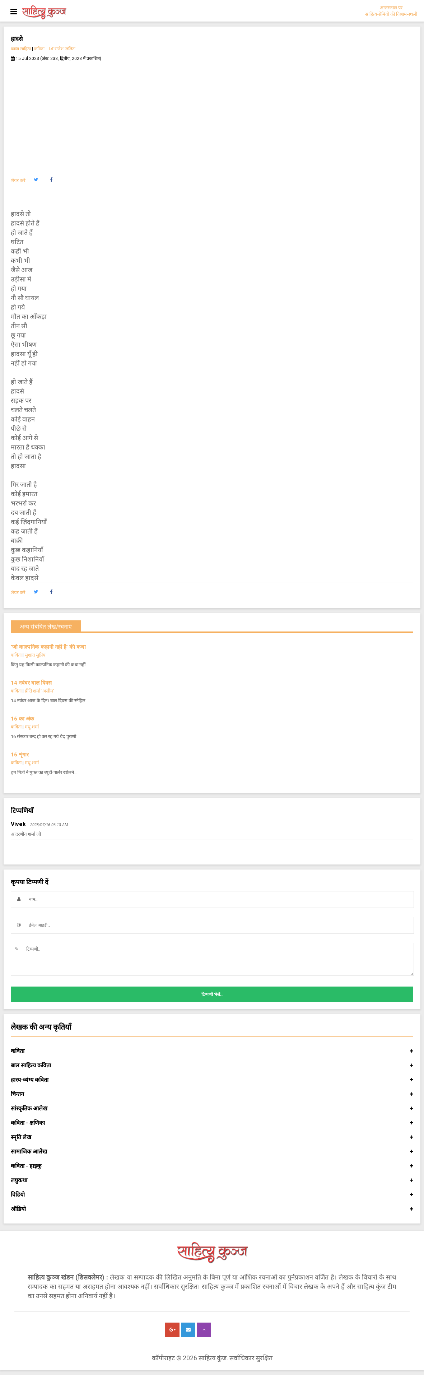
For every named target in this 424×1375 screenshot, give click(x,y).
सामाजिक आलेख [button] (212, 1152)
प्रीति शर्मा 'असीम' (39, 691)
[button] (35, 180)
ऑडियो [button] (212, 1209)
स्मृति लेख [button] (212, 1137)
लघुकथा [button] (212, 1180)
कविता (39, 48)
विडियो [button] (212, 1195)
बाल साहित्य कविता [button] (212, 1065)
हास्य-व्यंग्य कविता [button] (212, 1080)
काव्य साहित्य (21, 48)
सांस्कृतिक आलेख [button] (212, 1108)
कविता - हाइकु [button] (212, 1166)
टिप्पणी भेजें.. (212, 994)
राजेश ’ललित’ (62, 48)
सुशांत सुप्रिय (35, 655)
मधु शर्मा (32, 727)
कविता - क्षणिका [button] (212, 1123)
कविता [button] (212, 1051)
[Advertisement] (212, 115)
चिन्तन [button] (212, 1094)
